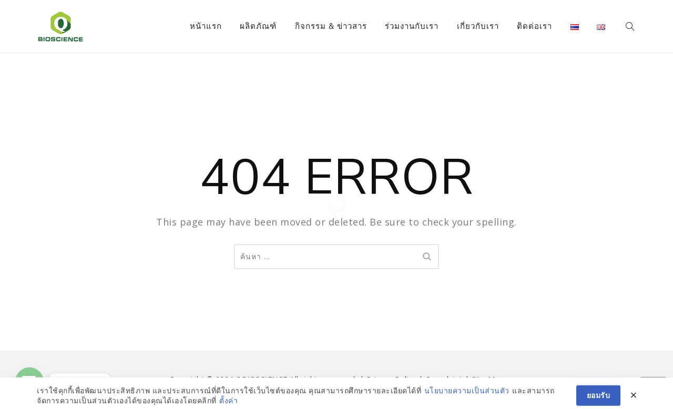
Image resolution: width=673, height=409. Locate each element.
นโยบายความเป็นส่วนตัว (466, 403)
